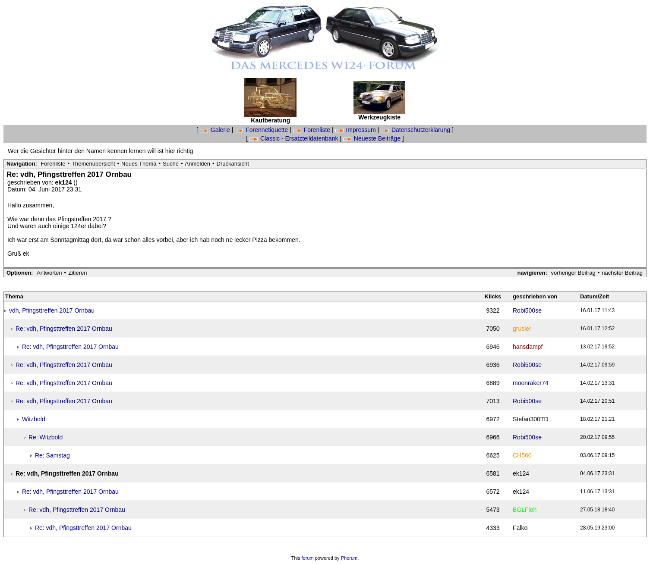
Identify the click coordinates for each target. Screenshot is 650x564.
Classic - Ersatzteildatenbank (294, 138)
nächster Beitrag (622, 272)
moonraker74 (531, 382)
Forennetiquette (262, 129)
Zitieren (77, 272)
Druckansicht (233, 163)
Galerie (216, 129)
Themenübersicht (93, 163)
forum (308, 558)
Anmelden (198, 163)
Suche (171, 163)
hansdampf (528, 346)
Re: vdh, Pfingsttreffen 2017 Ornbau (64, 328)
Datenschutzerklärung (416, 129)
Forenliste (312, 129)
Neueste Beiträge (372, 138)
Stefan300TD (531, 419)
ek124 (64, 182)
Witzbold (33, 419)
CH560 (522, 455)
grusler (522, 328)
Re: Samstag (52, 455)
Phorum (349, 558)
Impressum (356, 129)
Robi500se (527, 310)
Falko (520, 527)
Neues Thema (138, 163)
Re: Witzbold (45, 437)
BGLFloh (524, 509)
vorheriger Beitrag (573, 272)
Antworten (49, 272)
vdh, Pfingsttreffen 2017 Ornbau (52, 310)
